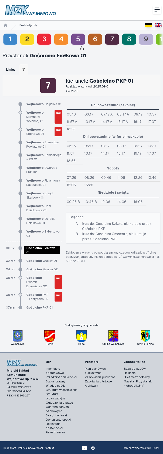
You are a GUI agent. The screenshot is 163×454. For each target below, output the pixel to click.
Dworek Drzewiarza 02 (36, 282)
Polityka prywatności (30, 448)
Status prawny (56, 381)
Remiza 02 (42, 269)
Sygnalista (9, 448)
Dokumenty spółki (58, 420)
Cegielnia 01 (43, 104)
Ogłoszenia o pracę (59, 403)
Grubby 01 (41, 261)
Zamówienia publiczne (100, 377)
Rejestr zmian (55, 432)
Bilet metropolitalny (137, 377)
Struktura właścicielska (61, 390)
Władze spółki (55, 386)
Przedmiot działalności (61, 377)
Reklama (130, 373)
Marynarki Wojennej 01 (35, 117)
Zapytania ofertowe (98, 381)
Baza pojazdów (135, 369)
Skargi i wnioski (56, 415)
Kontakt (49, 448)
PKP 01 (39, 307)
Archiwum (91, 386)
